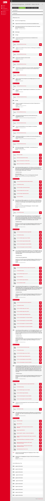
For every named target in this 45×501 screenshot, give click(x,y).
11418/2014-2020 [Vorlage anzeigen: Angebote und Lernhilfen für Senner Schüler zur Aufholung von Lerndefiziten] (16, 51)
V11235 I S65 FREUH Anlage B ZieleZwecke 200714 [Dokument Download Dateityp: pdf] (23, 356)
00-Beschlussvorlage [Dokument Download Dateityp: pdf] (19, 154)
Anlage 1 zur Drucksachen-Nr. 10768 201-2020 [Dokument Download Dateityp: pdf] (23, 160)
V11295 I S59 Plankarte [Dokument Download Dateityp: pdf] (20, 196)
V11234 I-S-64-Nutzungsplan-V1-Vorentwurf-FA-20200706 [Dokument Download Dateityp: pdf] (24, 323)
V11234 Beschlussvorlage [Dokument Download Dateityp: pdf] (20, 305)
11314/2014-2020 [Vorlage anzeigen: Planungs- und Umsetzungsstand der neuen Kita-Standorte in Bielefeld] (16, 406)
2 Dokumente (15, 13)
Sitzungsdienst (40, 498)
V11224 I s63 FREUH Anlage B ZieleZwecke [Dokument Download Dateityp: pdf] (22, 279)
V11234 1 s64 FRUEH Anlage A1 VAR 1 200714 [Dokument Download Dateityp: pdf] (23, 308)
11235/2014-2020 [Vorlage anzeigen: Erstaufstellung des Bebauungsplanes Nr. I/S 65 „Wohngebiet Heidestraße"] (16, 344)
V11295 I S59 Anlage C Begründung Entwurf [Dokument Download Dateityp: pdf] (23, 193)
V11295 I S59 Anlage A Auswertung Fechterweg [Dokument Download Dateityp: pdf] (23, 187)
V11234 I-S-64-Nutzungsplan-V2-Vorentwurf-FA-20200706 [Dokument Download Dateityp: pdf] (24, 326)
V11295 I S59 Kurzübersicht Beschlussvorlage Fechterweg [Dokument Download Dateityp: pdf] (24, 181)
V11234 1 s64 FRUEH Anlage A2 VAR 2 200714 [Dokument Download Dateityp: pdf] (23, 311)
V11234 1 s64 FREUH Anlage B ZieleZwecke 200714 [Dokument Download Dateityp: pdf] (23, 314)
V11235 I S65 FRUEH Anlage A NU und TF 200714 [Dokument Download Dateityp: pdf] (23, 353)
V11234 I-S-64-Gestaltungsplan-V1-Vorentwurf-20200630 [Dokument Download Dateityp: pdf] (24, 317)
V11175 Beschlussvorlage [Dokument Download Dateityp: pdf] (20, 212)
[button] (5, 8)
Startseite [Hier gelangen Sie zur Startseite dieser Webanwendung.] (3, 5)
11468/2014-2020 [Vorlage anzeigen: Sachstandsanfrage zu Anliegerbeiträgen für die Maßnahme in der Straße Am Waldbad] (16, 94)
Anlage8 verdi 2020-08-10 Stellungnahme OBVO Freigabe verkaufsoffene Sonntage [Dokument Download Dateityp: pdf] (24, 446)
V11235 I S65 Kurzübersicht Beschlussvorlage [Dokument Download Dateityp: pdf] (23, 347)
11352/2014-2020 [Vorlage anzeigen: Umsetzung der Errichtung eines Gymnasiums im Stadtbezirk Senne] (16, 41)
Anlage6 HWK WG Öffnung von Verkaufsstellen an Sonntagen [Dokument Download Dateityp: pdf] (25, 439)
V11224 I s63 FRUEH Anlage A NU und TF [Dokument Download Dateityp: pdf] (22, 273)
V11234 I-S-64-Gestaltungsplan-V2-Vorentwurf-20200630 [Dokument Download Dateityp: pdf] (24, 320)
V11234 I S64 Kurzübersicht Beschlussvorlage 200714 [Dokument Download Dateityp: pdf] (24, 302)
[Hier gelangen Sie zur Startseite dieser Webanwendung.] (5, 2)
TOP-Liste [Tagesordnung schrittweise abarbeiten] (28, 7)
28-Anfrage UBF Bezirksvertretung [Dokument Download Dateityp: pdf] (21, 44)
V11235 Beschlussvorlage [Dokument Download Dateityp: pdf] (20, 350)
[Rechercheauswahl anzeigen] (42, 4)
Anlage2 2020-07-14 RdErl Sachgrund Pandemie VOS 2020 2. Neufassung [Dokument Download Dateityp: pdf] (25, 427)
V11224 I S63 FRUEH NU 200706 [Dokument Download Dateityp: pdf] (21, 282)
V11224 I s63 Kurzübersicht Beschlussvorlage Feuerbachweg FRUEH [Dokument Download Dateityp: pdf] (26, 267)
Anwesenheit (35, 7)
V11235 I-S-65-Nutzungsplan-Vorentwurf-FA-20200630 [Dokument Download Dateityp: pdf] (24, 362)
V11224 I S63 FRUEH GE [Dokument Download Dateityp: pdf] (20, 276)
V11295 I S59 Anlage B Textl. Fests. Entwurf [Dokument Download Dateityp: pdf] (22, 190)
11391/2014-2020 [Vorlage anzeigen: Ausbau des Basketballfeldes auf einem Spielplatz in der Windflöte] (16, 130)
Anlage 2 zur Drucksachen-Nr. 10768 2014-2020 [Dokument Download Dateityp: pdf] (23, 163)
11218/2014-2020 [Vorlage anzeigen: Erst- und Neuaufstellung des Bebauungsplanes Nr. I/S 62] (16, 229)
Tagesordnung (22, 7)
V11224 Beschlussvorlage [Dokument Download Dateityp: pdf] (20, 270)
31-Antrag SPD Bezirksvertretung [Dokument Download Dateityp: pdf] (21, 143)
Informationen (15, 7)
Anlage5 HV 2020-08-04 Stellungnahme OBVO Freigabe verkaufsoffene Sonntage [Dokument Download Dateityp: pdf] (26, 436)
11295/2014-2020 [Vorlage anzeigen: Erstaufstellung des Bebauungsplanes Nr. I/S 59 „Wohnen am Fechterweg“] (16, 178)
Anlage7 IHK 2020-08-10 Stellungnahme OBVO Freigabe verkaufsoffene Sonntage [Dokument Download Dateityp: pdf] (24, 443)
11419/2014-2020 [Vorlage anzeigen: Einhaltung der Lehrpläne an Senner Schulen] (16, 61)
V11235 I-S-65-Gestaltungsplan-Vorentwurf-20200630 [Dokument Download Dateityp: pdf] (24, 359)
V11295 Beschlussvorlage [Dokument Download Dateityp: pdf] (20, 184)
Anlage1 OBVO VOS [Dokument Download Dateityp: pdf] (19, 423)
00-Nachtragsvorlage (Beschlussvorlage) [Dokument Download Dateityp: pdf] (22, 157)
